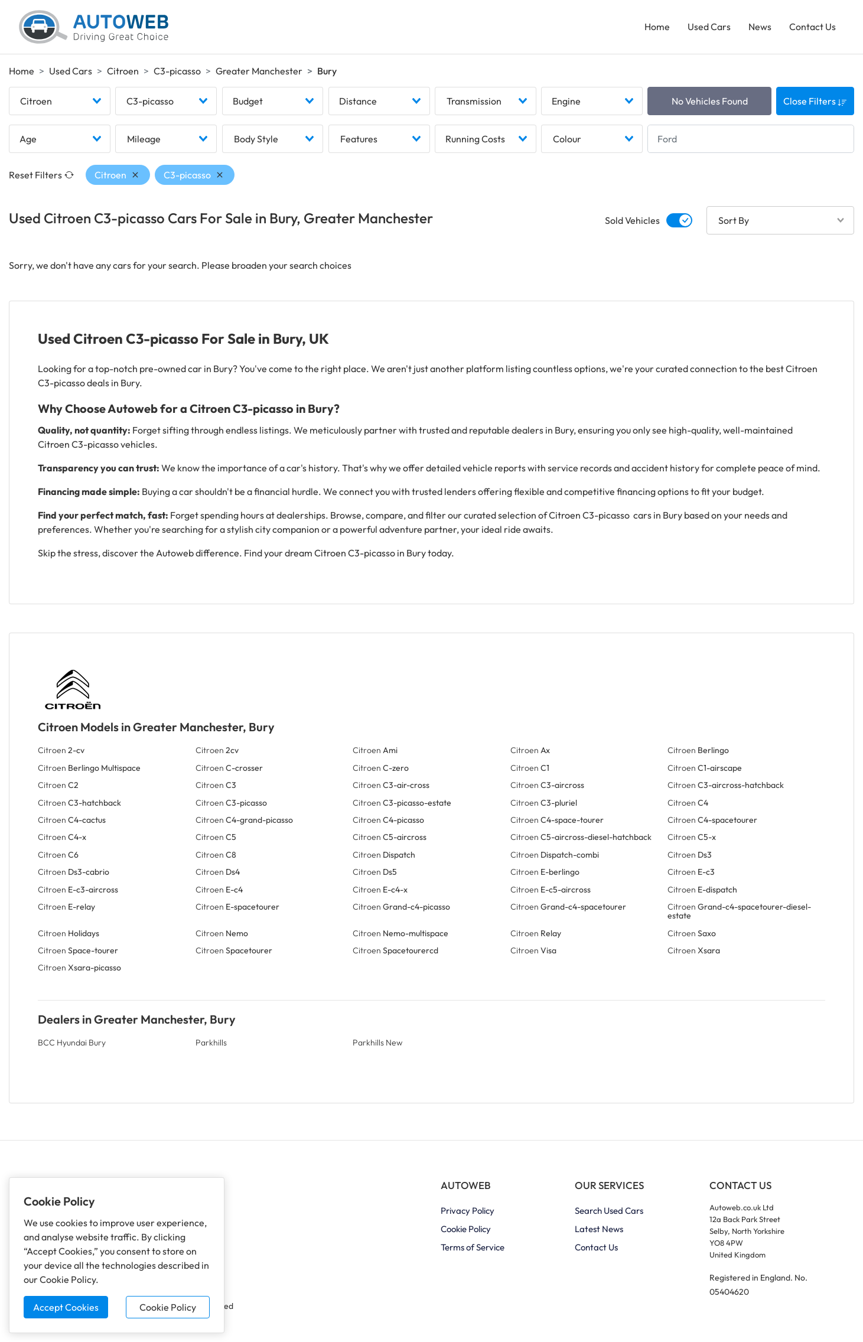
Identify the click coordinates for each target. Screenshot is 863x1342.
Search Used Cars (609, 1211)
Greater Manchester (259, 71)
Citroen (123, 71)
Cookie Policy (167, 1307)
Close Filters (815, 102)
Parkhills (211, 1043)
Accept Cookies (66, 1307)
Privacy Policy (467, 1211)
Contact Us (812, 27)
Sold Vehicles (632, 221)
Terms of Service (472, 1248)
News (759, 27)
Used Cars (709, 27)
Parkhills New (377, 1043)
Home (657, 27)
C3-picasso (177, 71)
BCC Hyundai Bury (72, 1043)
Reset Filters (41, 176)
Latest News (599, 1230)
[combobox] (59, 102)
